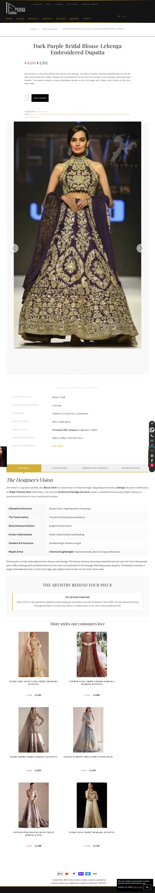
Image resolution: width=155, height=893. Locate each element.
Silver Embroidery (97, 114)
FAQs (9, 861)
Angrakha (37, 4)
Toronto (84, 837)
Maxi (48, 4)
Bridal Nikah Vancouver (129, 842)
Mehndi (74, 19)
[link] (152, 430)
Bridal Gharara (50, 837)
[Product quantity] (27, 97)
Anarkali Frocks (90, 4)
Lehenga (81, 114)
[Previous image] (14, 248)
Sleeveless (115, 114)
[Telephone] (152, 435)
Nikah (20, 19)
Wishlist (10, 876)
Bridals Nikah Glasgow (128, 847)
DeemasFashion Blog (128, 851)
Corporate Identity (14, 832)
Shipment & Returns (15, 851)
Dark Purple (52, 114)
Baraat (47, 19)
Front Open (48, 842)
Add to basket (40, 98)
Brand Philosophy (14, 837)
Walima (61, 19)
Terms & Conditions (15, 856)
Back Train (72, 4)
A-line (46, 851)
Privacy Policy (13, 842)
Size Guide (11, 871)
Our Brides (48, 827)
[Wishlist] (152, 451)
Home (9, 19)
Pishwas (59, 4)
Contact (10, 866)
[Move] (152, 423)
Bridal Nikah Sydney (127, 832)
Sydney (84, 827)
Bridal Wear (50, 29)
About (9, 827)
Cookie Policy (12, 847)
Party (87, 19)
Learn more (137, 887)
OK (147, 887)
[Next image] (140, 248)
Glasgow (85, 847)
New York (85, 842)
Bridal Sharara (50, 832)
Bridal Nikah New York (128, 827)
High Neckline (68, 114)
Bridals (33, 19)
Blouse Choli (37, 114)
